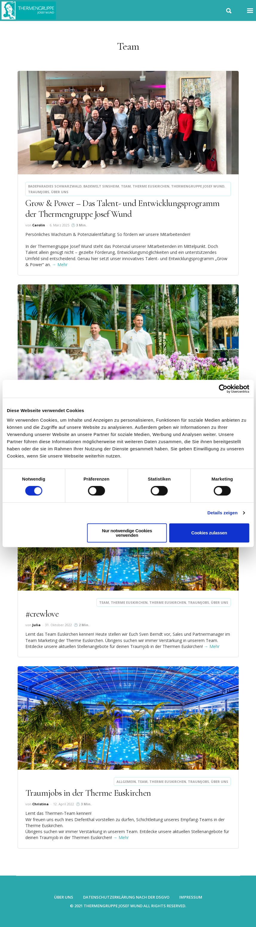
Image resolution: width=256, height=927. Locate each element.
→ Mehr (60, 264)
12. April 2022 (63, 804)
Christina (40, 804)
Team (126, 186)
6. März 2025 (59, 225)
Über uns (59, 191)
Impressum (190, 897)
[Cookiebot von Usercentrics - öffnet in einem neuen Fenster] (223, 388)
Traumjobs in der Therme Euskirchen (88, 792)
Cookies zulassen (209, 532)
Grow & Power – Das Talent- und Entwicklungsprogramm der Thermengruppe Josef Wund (122, 208)
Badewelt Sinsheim (101, 186)
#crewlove (42, 613)
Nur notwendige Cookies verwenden (127, 533)
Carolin (38, 225)
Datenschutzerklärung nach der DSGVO (126, 897)
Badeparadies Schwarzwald (55, 186)
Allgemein (126, 781)
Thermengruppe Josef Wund (197, 186)
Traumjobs (38, 191)
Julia (36, 625)
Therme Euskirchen (151, 186)
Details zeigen (222, 512)
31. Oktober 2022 (58, 625)
